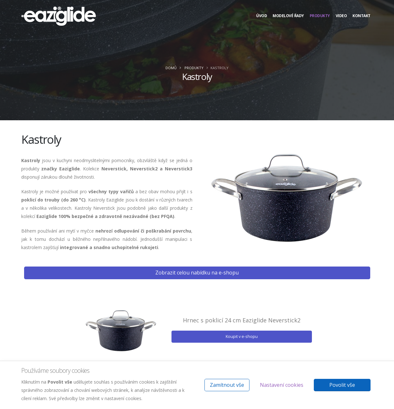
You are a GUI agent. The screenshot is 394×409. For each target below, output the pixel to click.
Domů (171, 67)
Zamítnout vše (227, 384)
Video (341, 15)
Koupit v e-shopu (242, 336)
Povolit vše (342, 384)
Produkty (320, 15)
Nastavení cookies (281, 384)
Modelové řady (288, 15)
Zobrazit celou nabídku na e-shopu (197, 272)
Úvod (261, 15)
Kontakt (361, 15)
